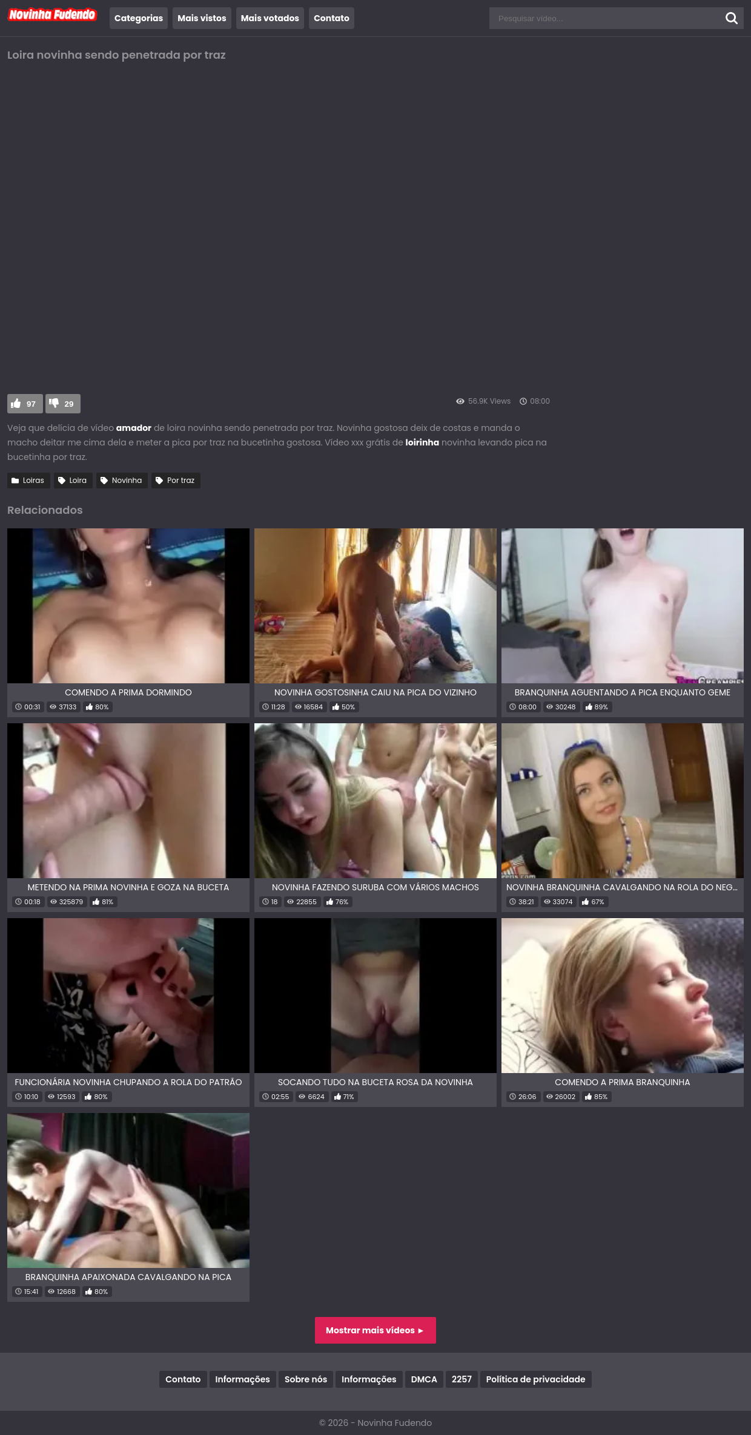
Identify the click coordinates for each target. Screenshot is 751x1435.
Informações (243, 1379)
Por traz (180, 480)
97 (31, 404)
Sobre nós (306, 1379)
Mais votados (270, 18)
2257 (462, 1379)
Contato (331, 18)
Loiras (33, 480)
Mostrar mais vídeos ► (375, 1330)
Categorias (138, 18)
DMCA (424, 1379)
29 (69, 404)
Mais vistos (201, 18)
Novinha (127, 480)
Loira (78, 480)
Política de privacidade (536, 1379)
